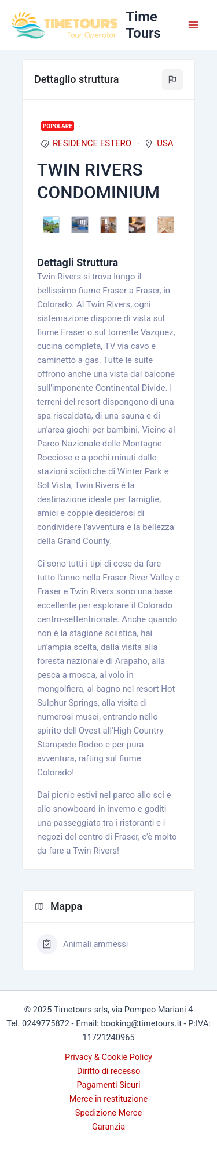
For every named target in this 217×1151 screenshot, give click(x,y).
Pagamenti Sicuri (108, 1085)
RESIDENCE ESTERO (92, 143)
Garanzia (108, 1126)
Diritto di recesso (109, 1071)
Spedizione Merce (108, 1113)
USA (165, 143)
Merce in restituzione (108, 1099)
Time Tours (143, 25)
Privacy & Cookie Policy (108, 1057)
